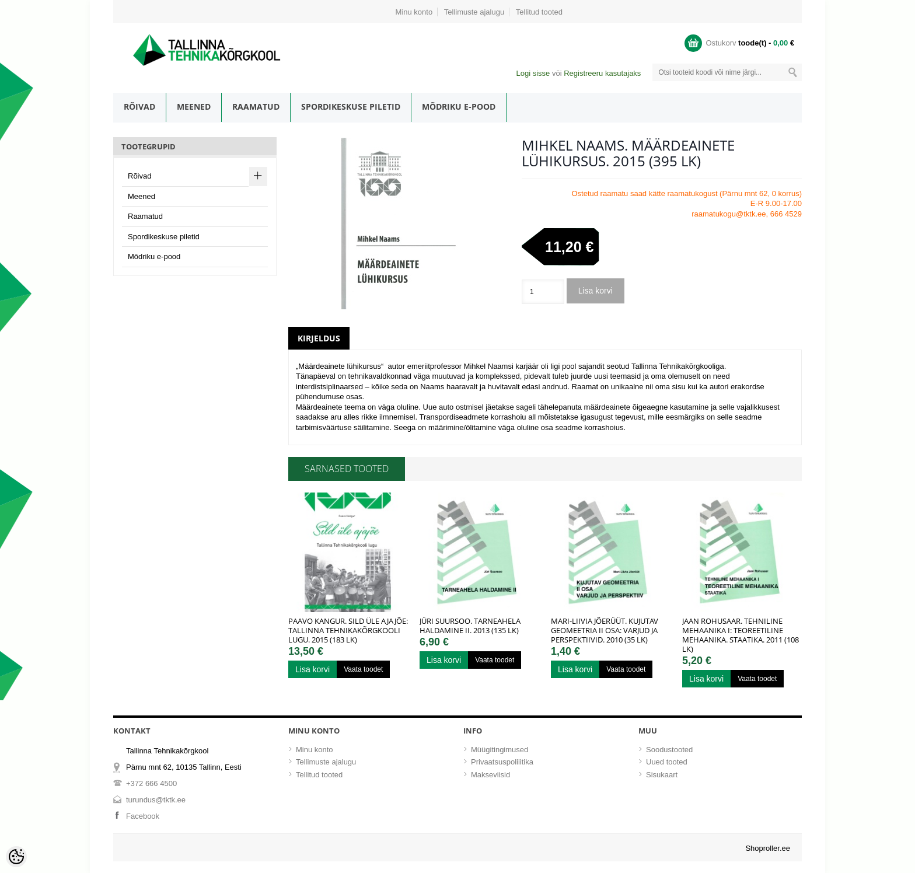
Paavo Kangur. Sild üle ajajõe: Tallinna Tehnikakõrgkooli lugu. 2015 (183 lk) (348, 630)
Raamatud (256, 106)
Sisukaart (661, 774)
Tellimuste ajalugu (474, 12)
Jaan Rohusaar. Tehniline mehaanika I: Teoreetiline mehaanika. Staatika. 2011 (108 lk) (740, 635)
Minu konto (414, 12)
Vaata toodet (363, 669)
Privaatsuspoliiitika (502, 761)
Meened (194, 106)
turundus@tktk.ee (156, 799)
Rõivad (139, 106)
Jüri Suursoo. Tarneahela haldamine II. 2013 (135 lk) (470, 625)
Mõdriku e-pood (458, 106)
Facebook (142, 816)
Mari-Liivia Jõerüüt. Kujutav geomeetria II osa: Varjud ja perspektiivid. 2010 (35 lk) (604, 630)
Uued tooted (666, 761)
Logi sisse (533, 73)
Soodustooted (669, 749)
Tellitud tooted (539, 12)
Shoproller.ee (767, 848)
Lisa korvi (595, 290)
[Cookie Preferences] (16, 856)
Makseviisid (490, 774)
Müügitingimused (499, 749)
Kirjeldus (319, 338)
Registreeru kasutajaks (602, 73)
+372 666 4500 (151, 783)
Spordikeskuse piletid (350, 106)
